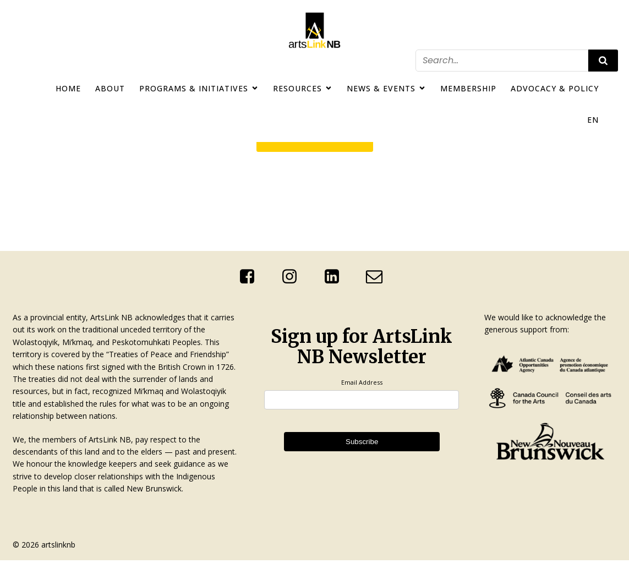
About (110, 88)
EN (593, 119)
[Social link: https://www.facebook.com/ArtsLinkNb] (251, 277)
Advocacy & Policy (555, 88)
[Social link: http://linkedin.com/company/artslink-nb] (336, 277)
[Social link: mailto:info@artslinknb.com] (378, 277)
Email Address (361, 382)
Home (68, 88)
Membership (468, 88)
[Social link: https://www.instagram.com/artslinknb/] (293, 277)
